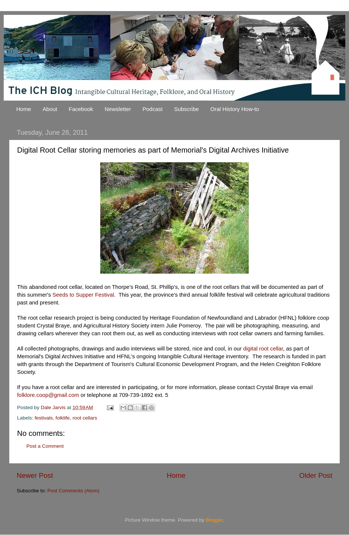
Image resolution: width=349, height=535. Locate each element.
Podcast (153, 109)
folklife (63, 418)
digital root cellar (263, 349)
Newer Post (35, 475)
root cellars (84, 418)
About (50, 109)
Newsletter (118, 109)
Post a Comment (45, 446)
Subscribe (186, 109)
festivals (44, 418)
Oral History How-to (235, 109)
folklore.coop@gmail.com (48, 395)
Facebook (81, 109)
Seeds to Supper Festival (83, 295)
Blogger (214, 520)
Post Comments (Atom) (74, 490)
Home (23, 109)
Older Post (315, 475)
